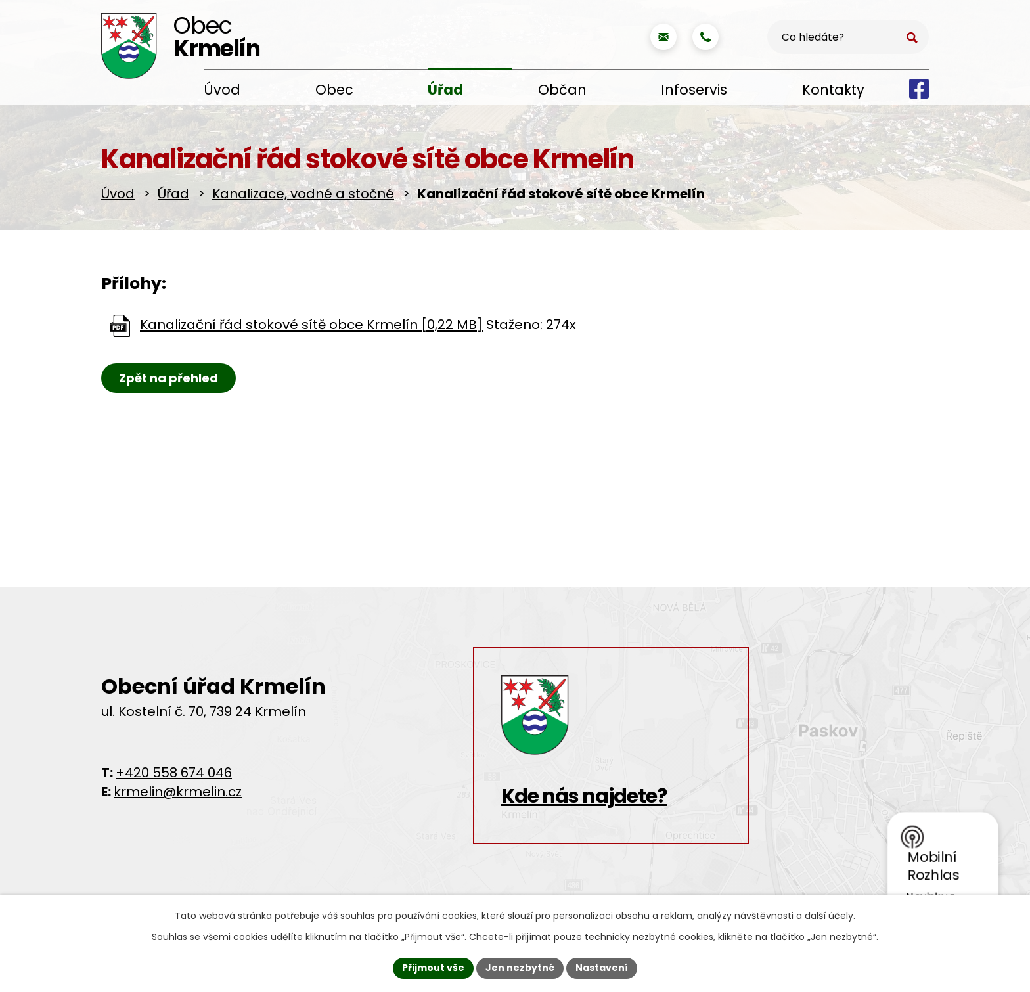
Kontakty (833, 89)
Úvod (222, 89)
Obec (334, 89)
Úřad (445, 89)
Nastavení (601, 967)
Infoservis (694, 89)
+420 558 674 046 (174, 772)
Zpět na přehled (168, 378)
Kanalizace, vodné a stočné (303, 194)
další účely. (830, 915)
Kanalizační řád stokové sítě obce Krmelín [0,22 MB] (311, 325)
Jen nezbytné (519, 967)
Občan (562, 89)
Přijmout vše (433, 967)
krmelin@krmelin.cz (178, 791)
